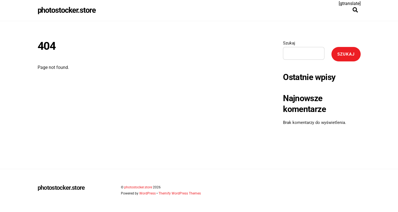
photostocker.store (138, 187)
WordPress (147, 193)
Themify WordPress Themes (179, 193)
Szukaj (289, 43)
